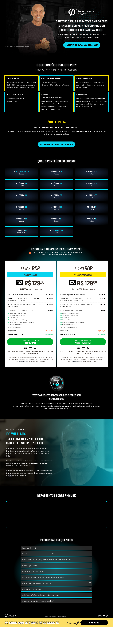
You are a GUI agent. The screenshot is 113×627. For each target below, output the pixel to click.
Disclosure (61, 614)
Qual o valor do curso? (29, 548)
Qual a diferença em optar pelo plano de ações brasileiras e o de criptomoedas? (46, 560)
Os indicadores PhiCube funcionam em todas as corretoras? (40, 595)
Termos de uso (53, 614)
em (30, 274)
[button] (56, 548)
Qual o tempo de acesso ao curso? (32, 571)
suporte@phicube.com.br (23, 361)
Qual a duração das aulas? (30, 566)
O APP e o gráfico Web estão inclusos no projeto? (37, 583)
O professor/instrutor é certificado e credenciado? (38, 601)
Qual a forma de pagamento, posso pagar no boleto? (38, 554)
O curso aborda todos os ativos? (32, 589)
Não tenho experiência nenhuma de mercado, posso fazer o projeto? (43, 577)
